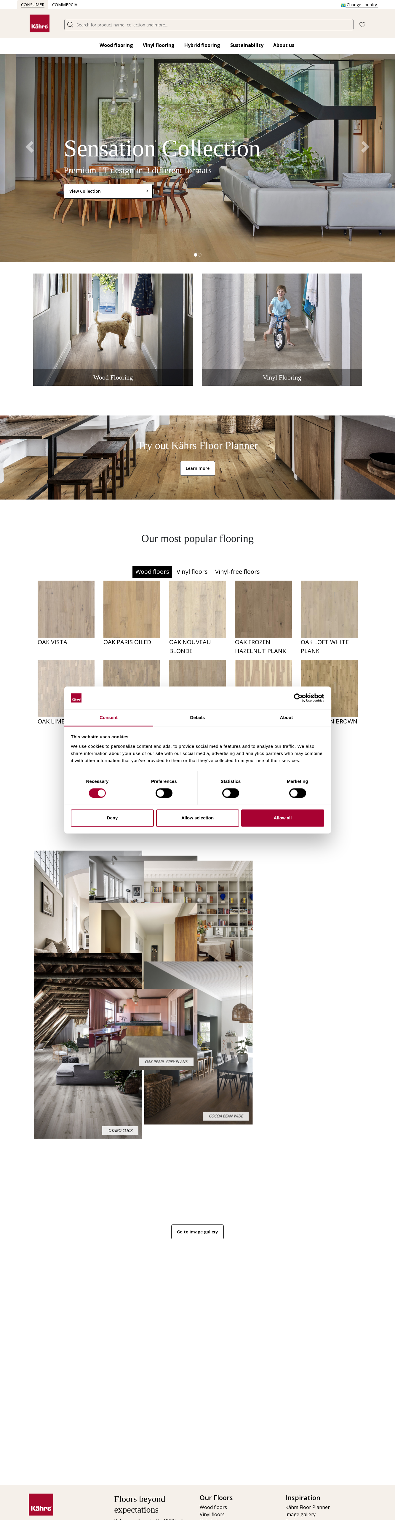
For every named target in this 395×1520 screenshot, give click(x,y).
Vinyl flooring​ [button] (159, 45)
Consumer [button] (32, 4)
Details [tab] (197, 717)
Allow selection (197, 817)
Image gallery (300, 1514)
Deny (112, 817)
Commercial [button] (66, 4)
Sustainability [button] (246, 45)
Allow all (283, 817)
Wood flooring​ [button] (116, 45)
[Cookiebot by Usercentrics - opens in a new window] (298, 697)
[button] (362, 24)
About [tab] (286, 717)
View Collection (85, 191)
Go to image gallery (197, 1232)
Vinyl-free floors (237, 572)
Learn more (198, 468)
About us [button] (283, 45)
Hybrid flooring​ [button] (202, 45)
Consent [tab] (109, 717)
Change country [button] (359, 4)
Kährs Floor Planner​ (307, 1507)
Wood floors (152, 572)
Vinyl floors (192, 572)
